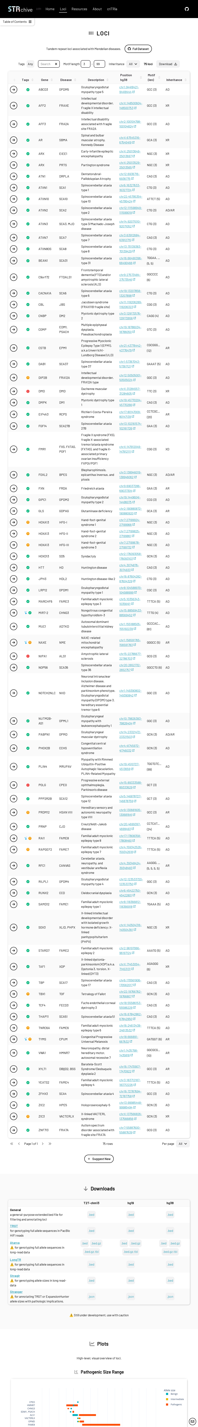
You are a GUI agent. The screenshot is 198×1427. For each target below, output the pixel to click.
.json (91, 1296)
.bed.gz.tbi (91, 1251)
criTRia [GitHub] (112, 9)
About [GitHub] (97, 9)
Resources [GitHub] (79, 9)
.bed (91, 1214)
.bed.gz (96, 1243)
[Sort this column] (28, 80)
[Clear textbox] (56, 63)
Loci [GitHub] (63, 9)
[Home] (20, 9)
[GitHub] (187, 9)
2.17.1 (38, 8)
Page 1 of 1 (31, 1143)
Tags (26, 64)
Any (30, 64)
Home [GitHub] (50, 9)
